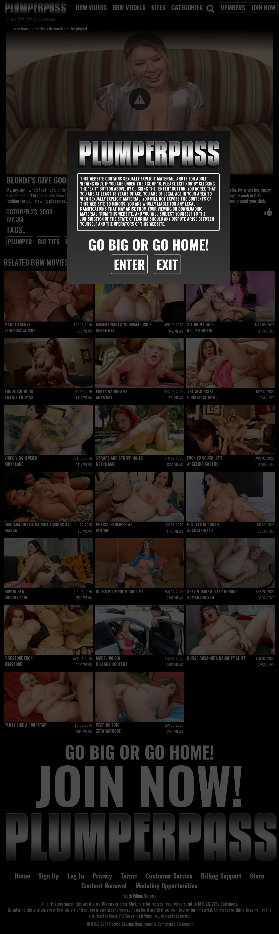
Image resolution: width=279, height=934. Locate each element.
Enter (129, 264)
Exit (167, 264)
